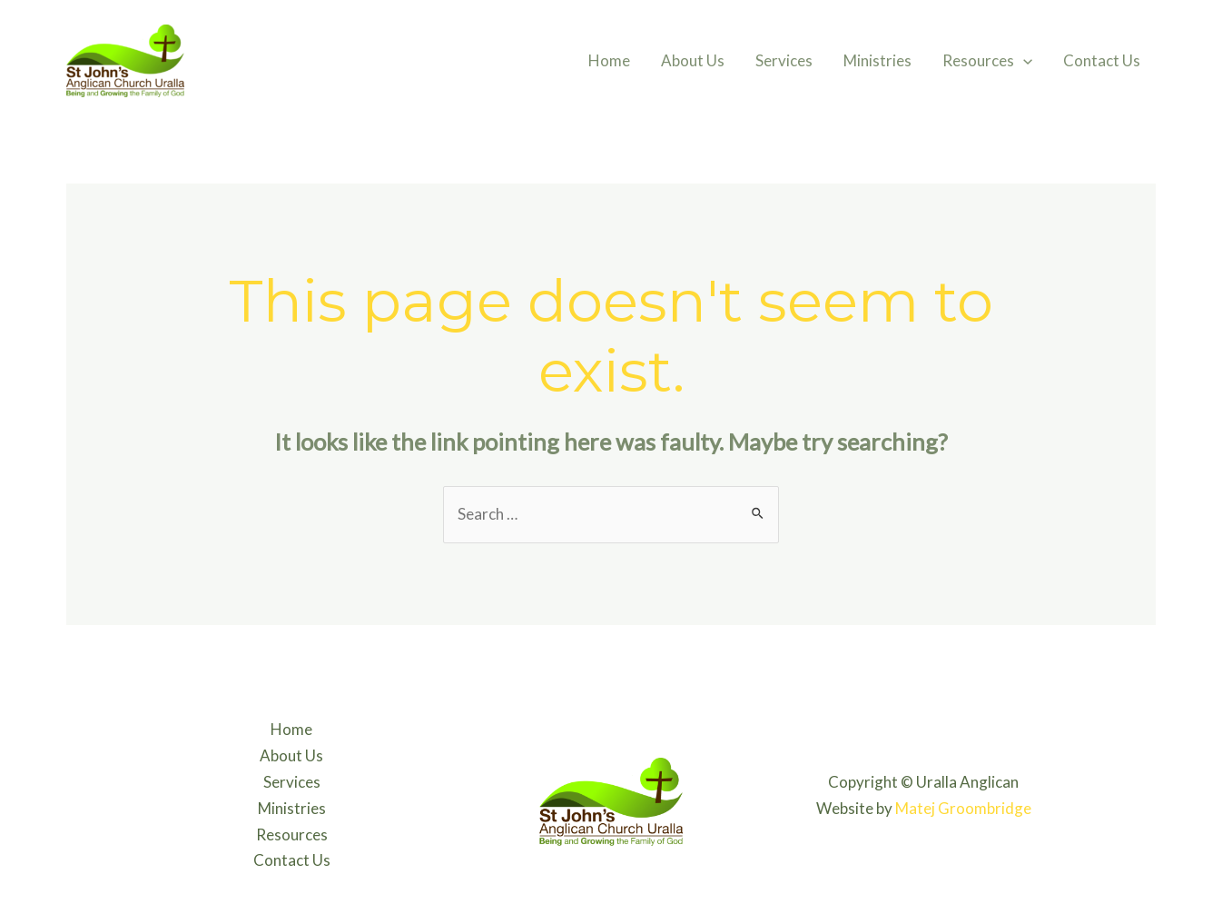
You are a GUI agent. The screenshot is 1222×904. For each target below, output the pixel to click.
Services (784, 60)
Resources (987, 61)
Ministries (877, 60)
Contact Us (1101, 60)
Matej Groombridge (963, 808)
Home (609, 60)
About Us (692, 60)
